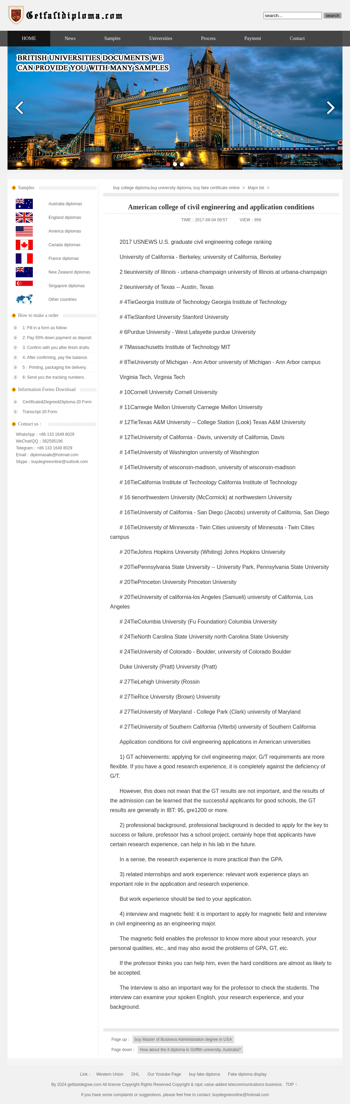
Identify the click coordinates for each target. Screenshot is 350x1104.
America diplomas (65, 231)
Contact (297, 38)
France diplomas (64, 258)
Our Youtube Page (164, 1074)
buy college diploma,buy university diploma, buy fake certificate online (176, 187)
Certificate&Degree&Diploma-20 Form (57, 402)
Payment (252, 38)
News (70, 38)
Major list (256, 187)
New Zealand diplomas (69, 272)
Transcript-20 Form (40, 411)
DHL (135, 1074)
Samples (112, 38)
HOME (29, 38)
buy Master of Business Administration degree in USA (183, 1039)
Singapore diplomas (67, 285)
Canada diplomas (64, 244)
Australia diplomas (65, 203)
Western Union (109, 1074)
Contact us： (30, 424)
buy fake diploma (204, 1074)
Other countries (63, 299)
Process (208, 38)
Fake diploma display (247, 1074)
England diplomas (65, 217)
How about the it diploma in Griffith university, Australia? (190, 1049)
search (332, 15)
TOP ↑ (291, 1084)
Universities (161, 38)
